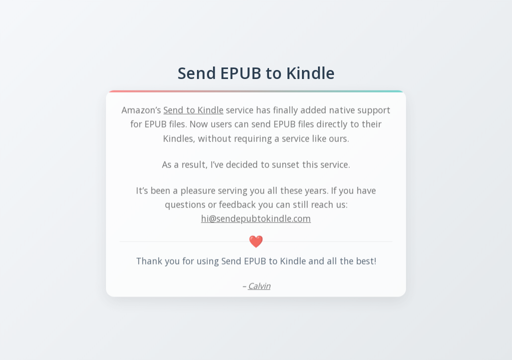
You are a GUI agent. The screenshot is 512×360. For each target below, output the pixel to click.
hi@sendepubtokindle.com (256, 219)
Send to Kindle (194, 111)
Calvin (259, 287)
